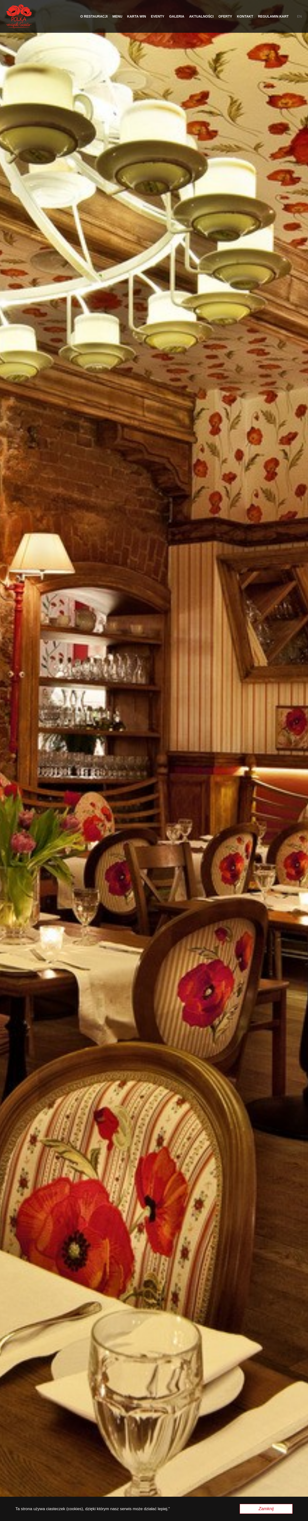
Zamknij (266, 1508)
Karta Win (136, 16)
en (299, 16)
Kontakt (245, 16)
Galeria (176, 16)
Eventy (157, 16)
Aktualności (201, 16)
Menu (117, 16)
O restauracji (94, 16)
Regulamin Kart (273, 16)
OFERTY (225, 16)
